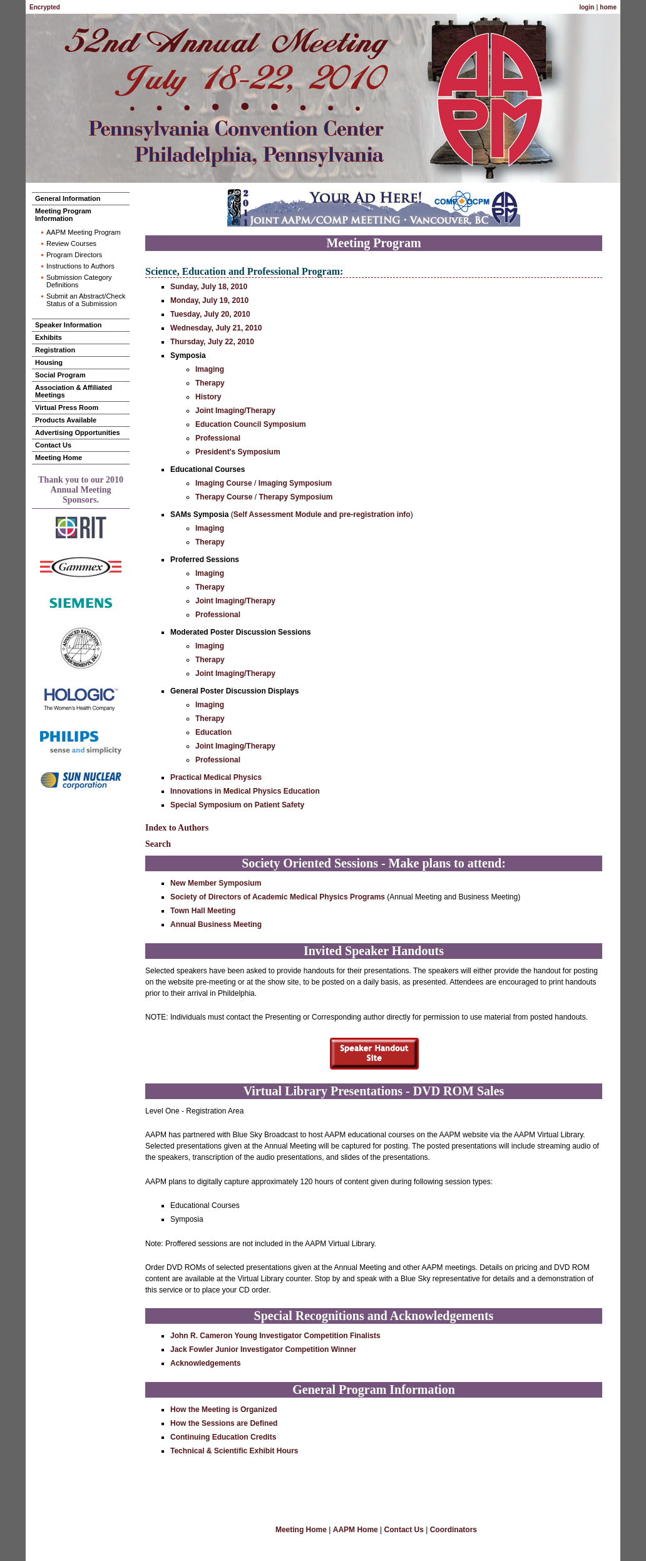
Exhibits (48, 337)
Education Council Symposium (250, 424)
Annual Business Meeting (216, 924)
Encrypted (44, 7)
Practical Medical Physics (216, 777)
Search (158, 844)
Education (213, 732)
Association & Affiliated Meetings (73, 391)
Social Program (60, 375)
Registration (55, 350)
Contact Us (53, 445)
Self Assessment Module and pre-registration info (322, 514)
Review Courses (71, 243)
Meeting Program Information (63, 214)
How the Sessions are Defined (223, 1423)
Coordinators (453, 1529)
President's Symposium (237, 452)
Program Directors (74, 254)
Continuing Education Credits (223, 1437)
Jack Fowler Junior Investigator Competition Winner (263, 1349)
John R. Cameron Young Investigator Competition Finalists (275, 1335)
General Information (68, 198)
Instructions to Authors (80, 266)
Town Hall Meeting (202, 910)
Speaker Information (68, 325)
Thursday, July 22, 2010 (212, 341)
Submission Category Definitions (79, 281)
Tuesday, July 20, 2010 (210, 314)
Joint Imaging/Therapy (235, 410)
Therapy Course (223, 497)
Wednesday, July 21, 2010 (216, 328)
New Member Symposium (215, 883)
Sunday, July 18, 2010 (208, 286)
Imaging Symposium (295, 483)
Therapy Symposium (295, 497)
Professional (217, 438)
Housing (49, 362)
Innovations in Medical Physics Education (245, 791)
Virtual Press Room (66, 407)
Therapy (210, 383)
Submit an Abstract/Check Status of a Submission (86, 299)
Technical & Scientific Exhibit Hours (234, 1450)
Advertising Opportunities (77, 432)
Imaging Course (223, 483)
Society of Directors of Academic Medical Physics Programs (277, 897)
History (208, 396)
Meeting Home (58, 457)
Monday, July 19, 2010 (209, 300)
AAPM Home (355, 1529)
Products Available (65, 420)
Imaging (209, 369)
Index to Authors (176, 827)
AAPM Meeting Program (83, 232)
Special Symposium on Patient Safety (237, 805)
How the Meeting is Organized (223, 1409)
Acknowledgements (205, 1363)
